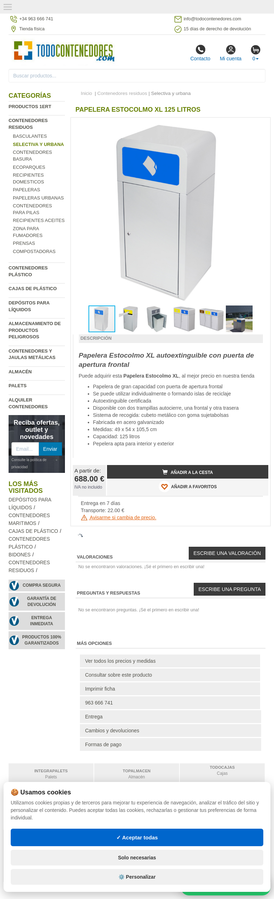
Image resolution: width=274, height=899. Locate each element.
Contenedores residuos (122, 93)
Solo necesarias (137, 857)
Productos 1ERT (30, 106)
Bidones (20, 554)
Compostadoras (34, 251)
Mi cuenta (231, 52)
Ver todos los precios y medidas (120, 661)
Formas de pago (103, 744)
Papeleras (26, 189)
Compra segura (41, 585)
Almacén (20, 371)
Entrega (94, 716)
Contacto (200, 52)
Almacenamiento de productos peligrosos (35, 330)
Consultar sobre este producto (118, 675)
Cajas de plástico (33, 288)
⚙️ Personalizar (137, 877)
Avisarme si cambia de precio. (119, 517)
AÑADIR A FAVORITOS (188, 486)
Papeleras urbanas (38, 198)
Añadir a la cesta (187, 472)
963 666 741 (99, 703)
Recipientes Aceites (39, 220)
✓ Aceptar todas (137, 837)
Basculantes (30, 136)
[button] (256, 126)
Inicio (86, 93)
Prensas (24, 243)
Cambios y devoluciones (112, 730)
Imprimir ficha (100, 689)
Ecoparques (29, 167)
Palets (17, 385)
